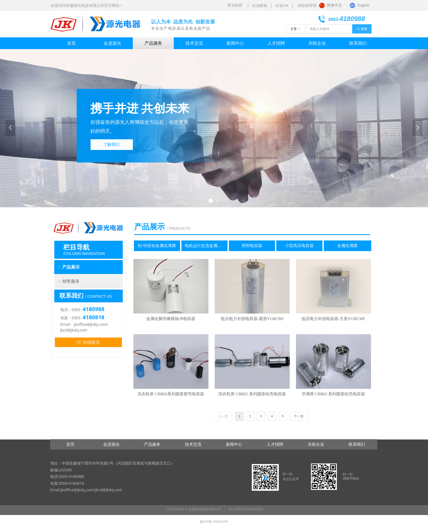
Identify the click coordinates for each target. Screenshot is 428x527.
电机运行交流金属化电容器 (206, 245)
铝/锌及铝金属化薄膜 (157, 245)
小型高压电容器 (299, 245)
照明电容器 (252, 245)
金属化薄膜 (347, 245)
